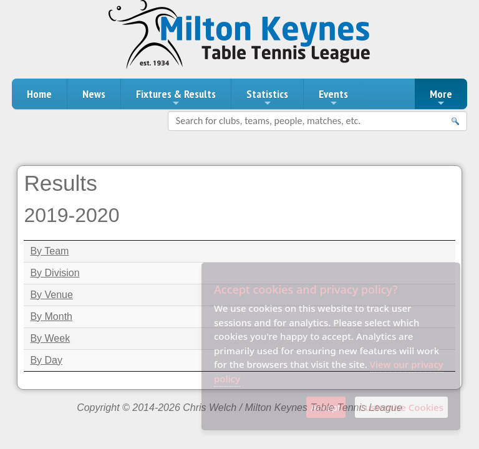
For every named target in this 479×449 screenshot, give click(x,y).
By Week (50, 338)
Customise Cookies (401, 407)
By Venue (51, 294)
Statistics (267, 97)
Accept (326, 407)
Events (333, 97)
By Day (46, 360)
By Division (54, 273)
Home (39, 94)
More (441, 97)
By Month (51, 316)
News (93, 94)
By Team (49, 251)
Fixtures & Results (176, 97)
